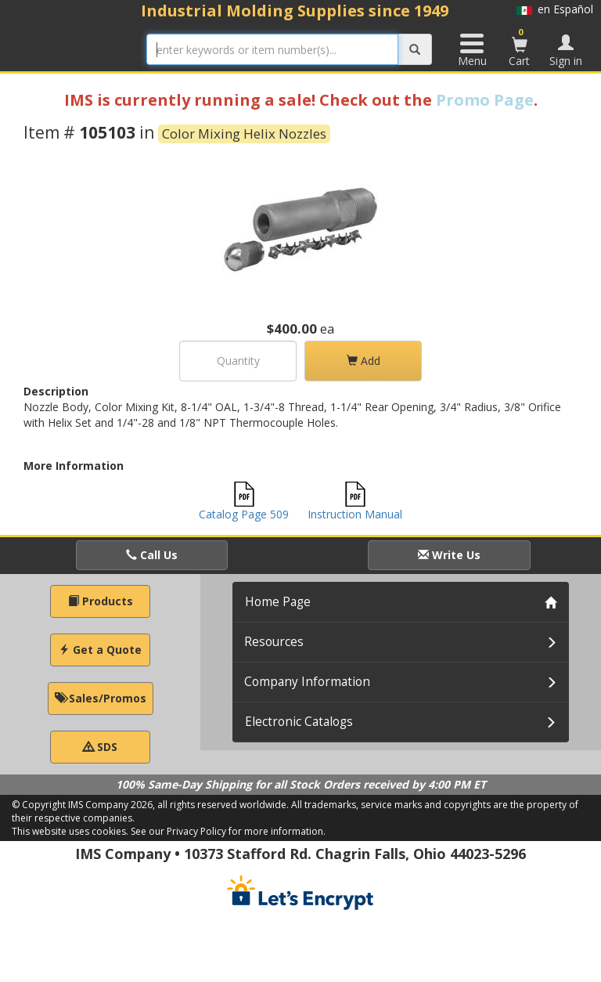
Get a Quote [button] (100, 649)
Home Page (278, 602)
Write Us (449, 554)
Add (363, 360)
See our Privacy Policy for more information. (228, 831)
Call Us (152, 554)
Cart (519, 47)
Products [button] (100, 601)
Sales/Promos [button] (100, 698)
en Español (554, 9)
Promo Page (485, 99)
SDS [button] (100, 746)
